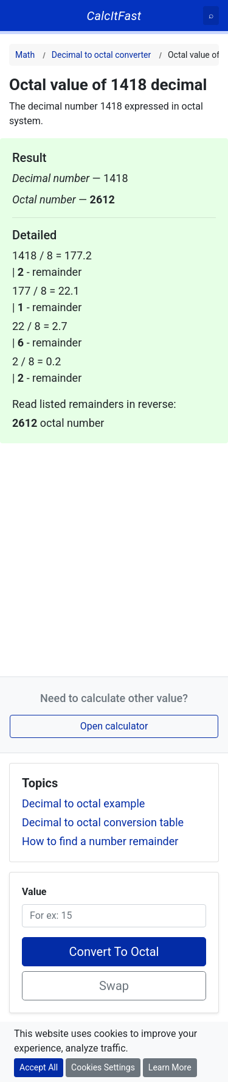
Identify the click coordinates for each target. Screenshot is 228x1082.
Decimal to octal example (83, 803)
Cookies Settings (103, 1067)
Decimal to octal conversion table (103, 822)
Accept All (38, 1067)
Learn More (170, 1067)
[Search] (211, 15)
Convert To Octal (114, 951)
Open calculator (114, 726)
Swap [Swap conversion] (114, 985)
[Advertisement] (114, 557)
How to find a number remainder (100, 841)
